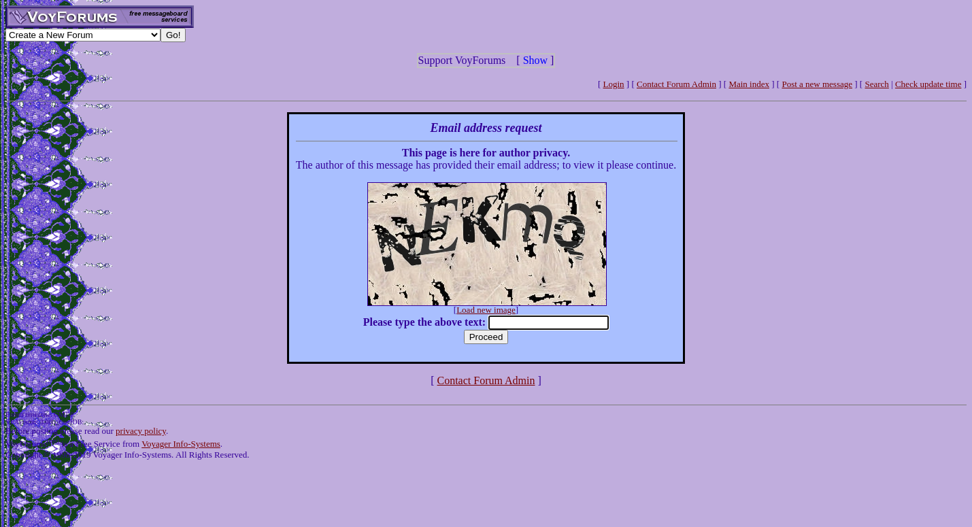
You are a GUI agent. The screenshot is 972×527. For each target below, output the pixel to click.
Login (613, 84)
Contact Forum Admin (676, 84)
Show (535, 60)
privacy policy (141, 431)
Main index (748, 84)
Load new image (486, 310)
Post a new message (817, 84)
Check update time (928, 84)
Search (876, 84)
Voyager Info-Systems (180, 444)
